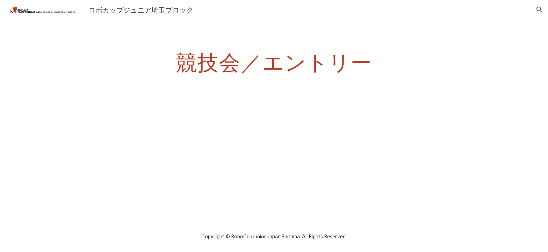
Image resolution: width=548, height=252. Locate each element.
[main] (274, 62)
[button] (539, 9)
